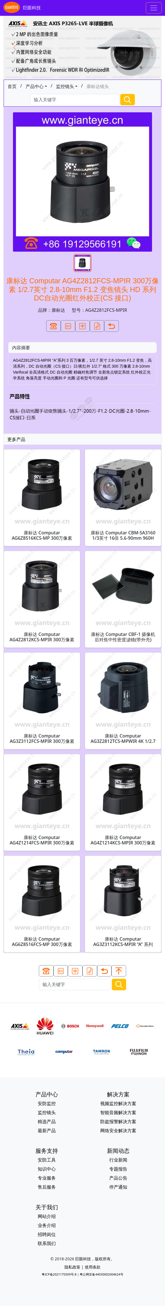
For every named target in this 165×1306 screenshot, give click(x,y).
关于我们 (46, 1207)
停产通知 (118, 1187)
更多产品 (16, 439)
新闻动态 (118, 1150)
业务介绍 (47, 1225)
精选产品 (47, 1121)
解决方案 (118, 1094)
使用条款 (93, 1267)
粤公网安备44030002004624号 (101, 1274)
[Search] (74, 100)
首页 (12, 86)
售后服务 (47, 1187)
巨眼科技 (22, 8)
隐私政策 (72, 1267)
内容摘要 (21, 347)
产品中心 (35, 86)
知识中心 (47, 1169)
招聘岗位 (47, 1234)
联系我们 (47, 1243)
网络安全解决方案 (118, 1130)
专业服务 (47, 1178)
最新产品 (47, 1130)
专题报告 (118, 1169)
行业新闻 (118, 1160)
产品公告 (118, 1178)
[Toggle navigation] (154, 8)
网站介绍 (47, 1216)
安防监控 (47, 1103)
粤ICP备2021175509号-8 (59, 1274)
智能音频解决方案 (118, 1112)
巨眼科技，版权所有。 (95, 1258)
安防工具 (47, 1160)
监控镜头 (65, 86)
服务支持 (46, 1150)
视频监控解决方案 (118, 1103)
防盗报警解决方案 (118, 1121)
